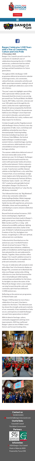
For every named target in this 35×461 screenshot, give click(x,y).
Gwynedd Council (17, 424)
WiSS (23, 448)
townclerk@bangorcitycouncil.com (18, 418)
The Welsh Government (17, 426)
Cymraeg (17, 15)
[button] (17, 20)
